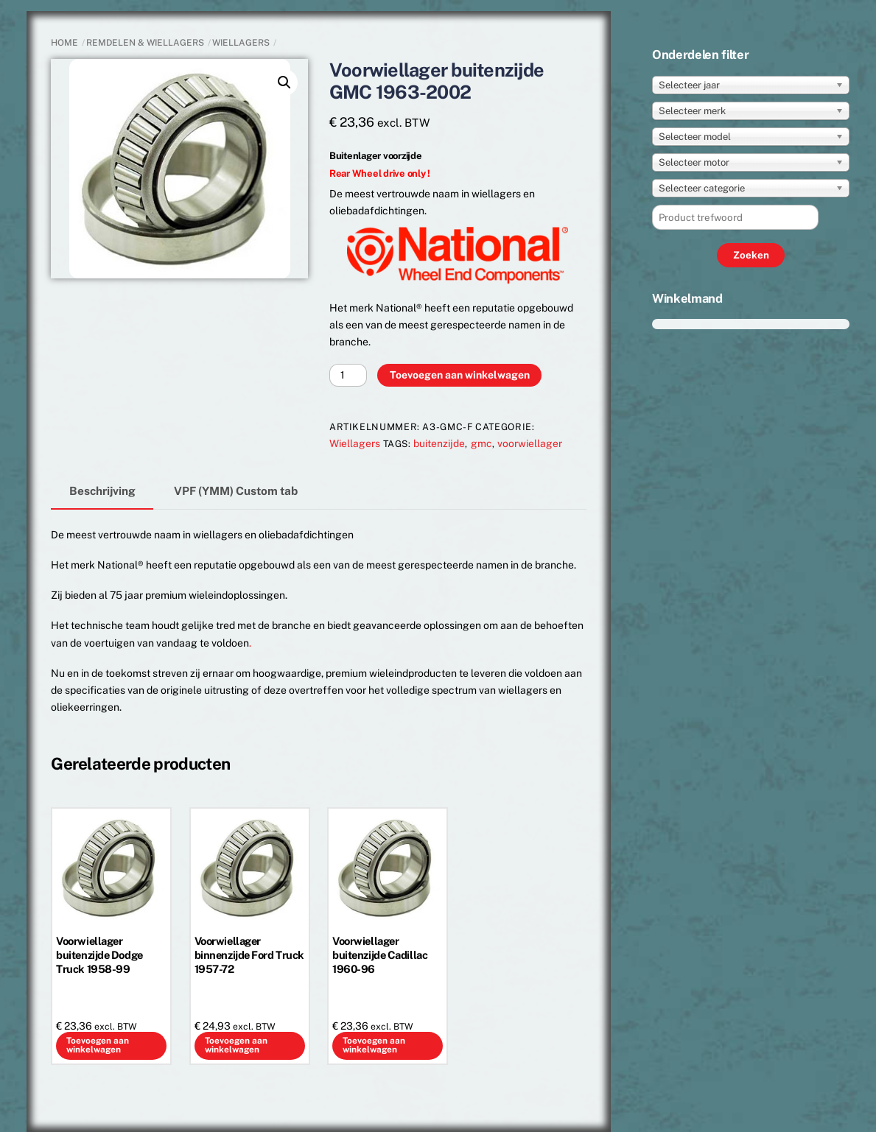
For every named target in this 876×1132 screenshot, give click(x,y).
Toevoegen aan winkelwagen (460, 375)
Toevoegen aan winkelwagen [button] (97, 1045)
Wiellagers (241, 43)
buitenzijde (439, 443)
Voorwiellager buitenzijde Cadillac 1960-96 (379, 955)
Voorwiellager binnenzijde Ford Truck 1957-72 (249, 955)
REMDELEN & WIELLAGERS (145, 43)
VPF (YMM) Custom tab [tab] (236, 490)
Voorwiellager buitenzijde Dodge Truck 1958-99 (99, 955)
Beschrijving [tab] (102, 490)
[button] (284, 82)
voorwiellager (529, 443)
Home (64, 43)
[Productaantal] (348, 375)
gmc (481, 443)
